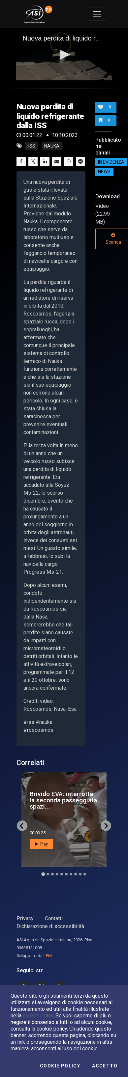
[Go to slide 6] (66, 874)
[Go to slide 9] (80, 874)
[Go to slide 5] (61, 874)
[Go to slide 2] (48, 874)
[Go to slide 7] (71, 874)
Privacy (25, 918)
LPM (48, 955)
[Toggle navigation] (97, 14)
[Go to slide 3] (52, 874)
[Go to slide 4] (57, 874)
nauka (51, 146)
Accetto (104, 1065)
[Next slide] (106, 825)
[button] (64, 54)
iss (31, 146)
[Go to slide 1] (43, 874)
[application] (64, 55)
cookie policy (38, 1015)
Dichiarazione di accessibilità (50, 926)
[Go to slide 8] (75, 874)
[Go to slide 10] (84, 874)
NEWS (104, 172)
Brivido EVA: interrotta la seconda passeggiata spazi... (63, 800)
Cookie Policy (60, 1065)
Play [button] (41, 844)
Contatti (54, 918)
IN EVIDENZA (111, 162)
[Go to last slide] (22, 825)
